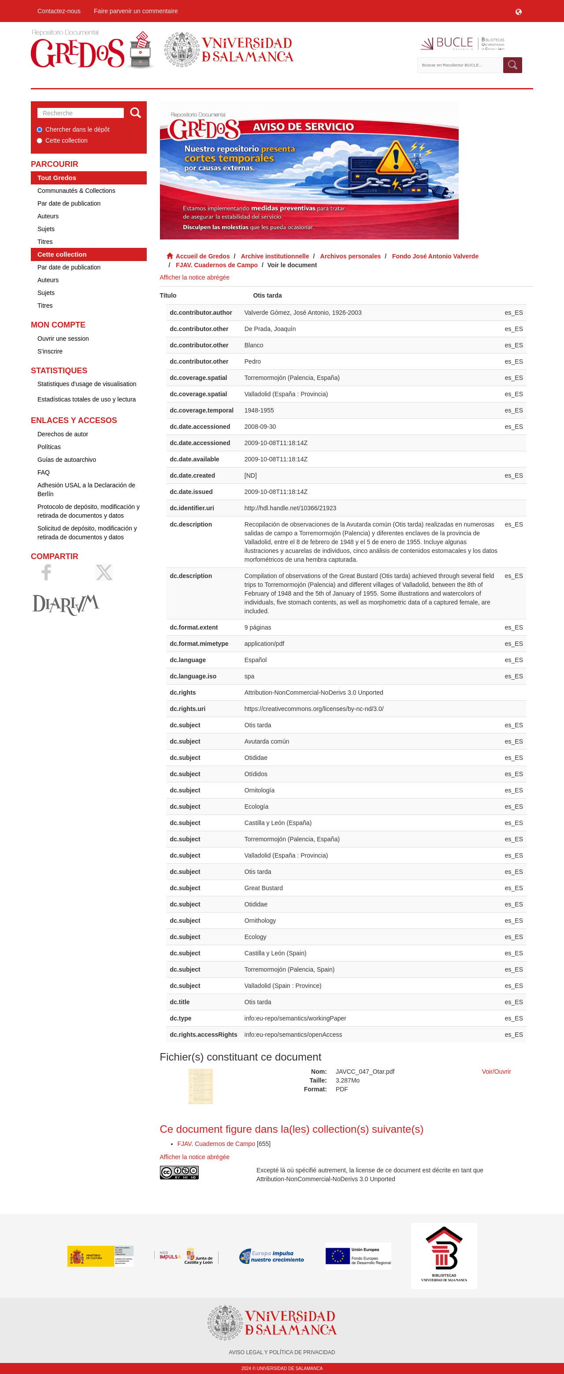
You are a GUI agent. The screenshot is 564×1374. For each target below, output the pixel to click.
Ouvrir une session (63, 338)
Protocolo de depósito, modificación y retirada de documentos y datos (88, 511)
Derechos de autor (62, 434)
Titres (44, 241)
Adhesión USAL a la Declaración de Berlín (86, 489)
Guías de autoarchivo (66, 459)
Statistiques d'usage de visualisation (86, 383)
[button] (519, 11)
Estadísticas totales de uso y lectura (86, 399)
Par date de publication (68, 203)
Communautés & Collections (76, 190)
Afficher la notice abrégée (195, 277)
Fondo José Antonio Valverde (435, 256)
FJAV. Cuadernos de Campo (217, 265)
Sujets (46, 228)
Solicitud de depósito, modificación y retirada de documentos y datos (87, 533)
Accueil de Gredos (203, 256)
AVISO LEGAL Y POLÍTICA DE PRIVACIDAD (282, 1352)
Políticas (49, 446)
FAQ (43, 472)
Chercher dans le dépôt (73, 129)
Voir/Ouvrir (496, 1071)
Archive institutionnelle (275, 256)
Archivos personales (350, 256)
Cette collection (62, 140)
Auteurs (48, 216)
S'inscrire (50, 351)
